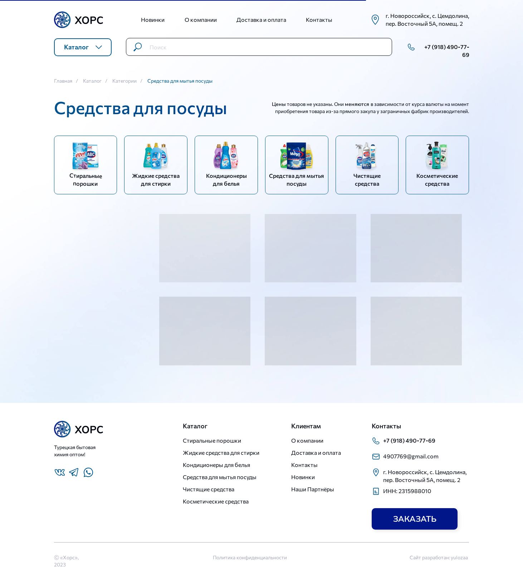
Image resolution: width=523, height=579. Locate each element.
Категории (124, 81)
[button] (415, 519)
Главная (63, 81)
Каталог (92, 81)
